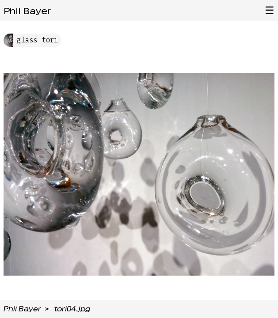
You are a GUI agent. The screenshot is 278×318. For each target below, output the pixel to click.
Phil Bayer (27, 11)
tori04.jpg (72, 309)
